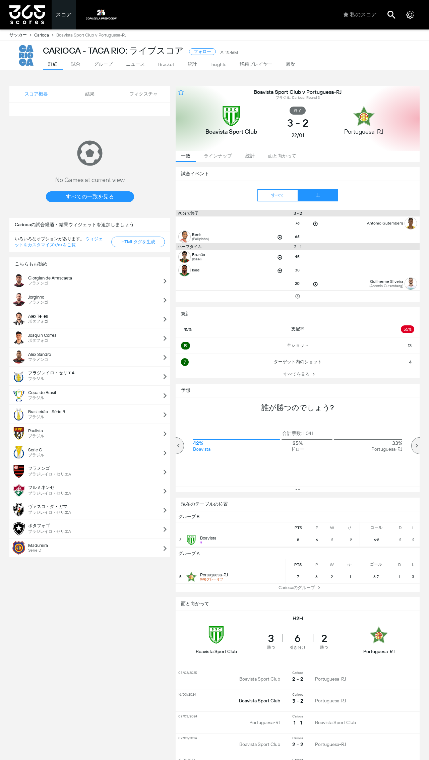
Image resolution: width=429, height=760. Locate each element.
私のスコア (360, 14)
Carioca (45, 34)
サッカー (21, 34)
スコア (64, 14)
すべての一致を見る (90, 196)
